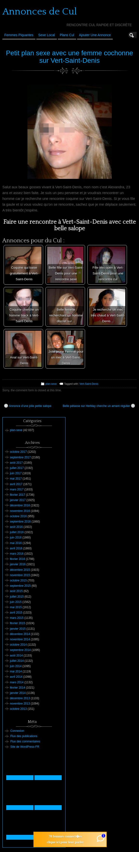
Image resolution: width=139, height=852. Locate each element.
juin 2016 (16, 537)
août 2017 (16, 462)
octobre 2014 (18, 644)
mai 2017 (16, 478)
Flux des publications (23, 736)
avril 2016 (16, 548)
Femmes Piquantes (18, 35)
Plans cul (67, 35)
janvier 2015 (18, 628)
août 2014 (16, 655)
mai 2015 (16, 607)
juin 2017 (16, 473)
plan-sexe (51, 383)
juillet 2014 (17, 661)
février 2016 (17, 559)
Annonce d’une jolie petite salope (27, 406)
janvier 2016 (18, 564)
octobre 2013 (18, 709)
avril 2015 (16, 612)
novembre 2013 (20, 703)
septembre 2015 (20, 585)
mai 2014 (16, 671)
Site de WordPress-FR (24, 746)
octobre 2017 (18, 452)
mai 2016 (16, 543)
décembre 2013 (20, 698)
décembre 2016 (20, 505)
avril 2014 (16, 676)
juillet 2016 (17, 532)
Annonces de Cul (39, 11)
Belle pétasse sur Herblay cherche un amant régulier (99, 406)
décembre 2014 (20, 634)
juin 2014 (16, 666)
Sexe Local (46, 35)
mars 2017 (17, 489)
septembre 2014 (20, 650)
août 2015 (16, 591)
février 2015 (17, 623)
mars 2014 (17, 682)
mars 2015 (17, 618)
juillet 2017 (17, 468)
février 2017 (17, 494)
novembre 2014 (20, 639)
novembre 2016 (20, 511)
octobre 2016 (18, 516)
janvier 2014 (18, 693)
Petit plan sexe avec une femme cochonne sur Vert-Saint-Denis (69, 56)
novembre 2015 (20, 575)
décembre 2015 (20, 570)
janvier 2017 (18, 500)
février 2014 (17, 687)
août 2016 (16, 527)
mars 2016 (17, 553)
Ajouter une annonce (95, 35)
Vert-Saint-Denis (89, 383)
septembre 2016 (20, 521)
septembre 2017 (20, 457)
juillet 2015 (17, 596)
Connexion (17, 731)
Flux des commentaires (25, 741)
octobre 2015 (18, 580)
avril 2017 (16, 484)
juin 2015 (16, 602)
